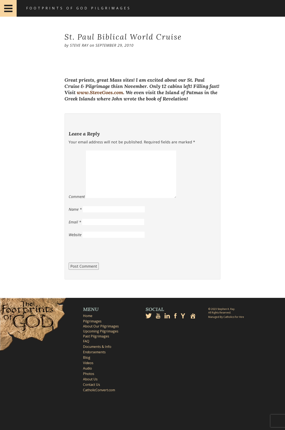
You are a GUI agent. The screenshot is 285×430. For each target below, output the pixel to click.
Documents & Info (97, 346)
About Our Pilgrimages (101, 326)
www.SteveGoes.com (100, 92)
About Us (90, 379)
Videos (88, 363)
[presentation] (100, 252)
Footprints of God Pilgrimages (78, 8)
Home (87, 315)
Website (75, 234)
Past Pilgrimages (96, 336)
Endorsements (94, 352)
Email (75, 221)
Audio (87, 368)
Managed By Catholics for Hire (226, 317)
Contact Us (91, 384)
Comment (77, 196)
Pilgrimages (92, 321)
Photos (88, 373)
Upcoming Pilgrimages (100, 331)
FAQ (86, 341)
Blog (86, 357)
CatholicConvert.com (99, 390)
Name (75, 209)
